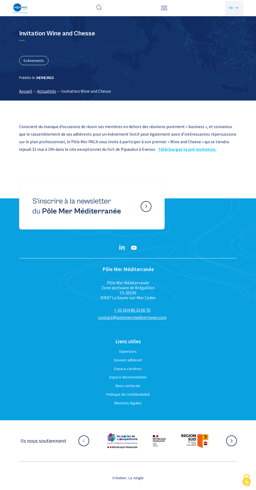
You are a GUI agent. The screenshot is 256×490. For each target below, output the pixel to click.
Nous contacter (128, 385)
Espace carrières (128, 368)
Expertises (128, 351)
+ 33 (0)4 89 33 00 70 (132, 310)
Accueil (25, 91)
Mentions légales (128, 403)
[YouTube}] (134, 248)
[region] (128, 91)
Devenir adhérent (128, 360)
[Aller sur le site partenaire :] (122, 440)
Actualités (46, 91)
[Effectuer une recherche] (99, 8)
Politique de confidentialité (128, 394)
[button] (164, 8)
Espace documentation (128, 377)
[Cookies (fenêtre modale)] (246, 480)
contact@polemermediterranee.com (132, 317)
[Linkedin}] (122, 248)
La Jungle (136, 477)
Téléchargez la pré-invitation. (187, 149)
